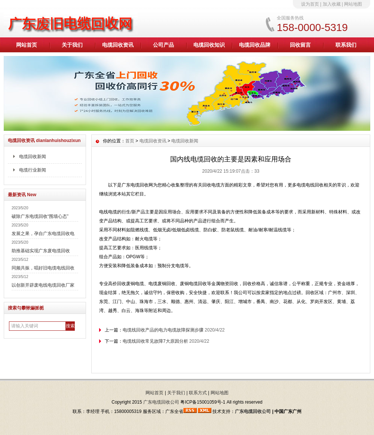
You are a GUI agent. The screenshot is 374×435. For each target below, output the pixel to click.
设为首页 (310, 4)
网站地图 (353, 4)
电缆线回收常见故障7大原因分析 (155, 341)
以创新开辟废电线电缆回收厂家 (43, 285)
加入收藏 (332, 4)
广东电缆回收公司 (161, 402)
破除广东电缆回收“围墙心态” (40, 216)
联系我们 (345, 45)
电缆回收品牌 (254, 45)
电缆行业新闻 (32, 170)
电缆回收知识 (209, 45)
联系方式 (198, 392)
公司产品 (163, 45)
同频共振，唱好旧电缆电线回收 (43, 268)
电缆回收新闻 (32, 156)
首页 (129, 141)
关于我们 (72, 45)
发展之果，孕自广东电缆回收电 (43, 233)
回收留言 (300, 45)
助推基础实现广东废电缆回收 (41, 250)
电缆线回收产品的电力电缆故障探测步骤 (163, 330)
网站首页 (26, 45)
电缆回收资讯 (118, 45)
